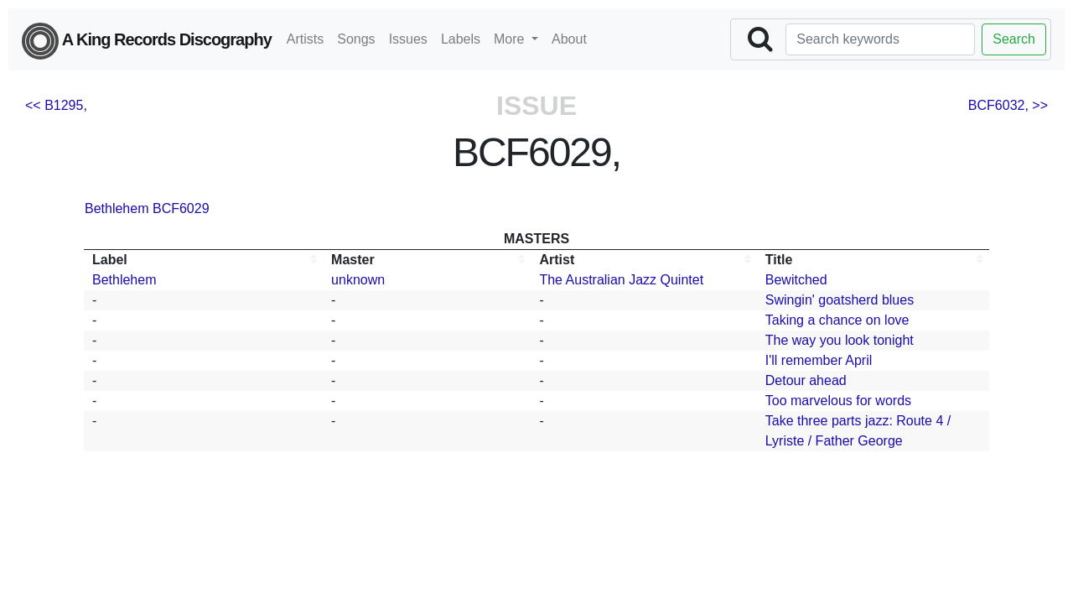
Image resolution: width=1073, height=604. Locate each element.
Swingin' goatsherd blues (839, 300)
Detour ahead (806, 380)
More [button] (511, 39)
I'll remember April (819, 360)
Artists (305, 39)
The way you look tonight (839, 340)
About (569, 39)
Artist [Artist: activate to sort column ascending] (556, 260)
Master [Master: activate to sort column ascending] (353, 260)
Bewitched (796, 280)
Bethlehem (117, 208)
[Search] (880, 39)
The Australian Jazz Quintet (621, 280)
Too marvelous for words (838, 400)
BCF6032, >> (1008, 105)
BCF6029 (181, 208)
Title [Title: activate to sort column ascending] (779, 260)
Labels (460, 39)
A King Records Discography (147, 41)
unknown (358, 280)
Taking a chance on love (837, 320)
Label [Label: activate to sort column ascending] (109, 260)
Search (1014, 39)
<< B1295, (56, 105)
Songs (356, 39)
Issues (408, 39)
